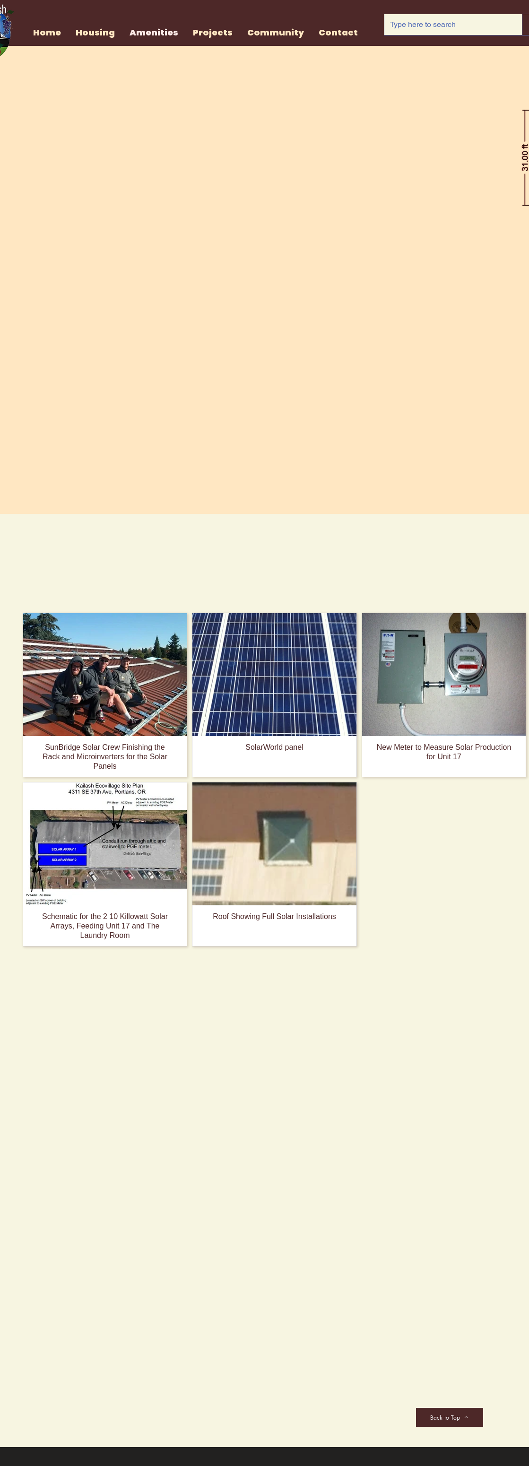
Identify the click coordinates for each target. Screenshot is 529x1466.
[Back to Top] (449, 1417)
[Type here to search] (446, 24)
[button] (213, 33)
